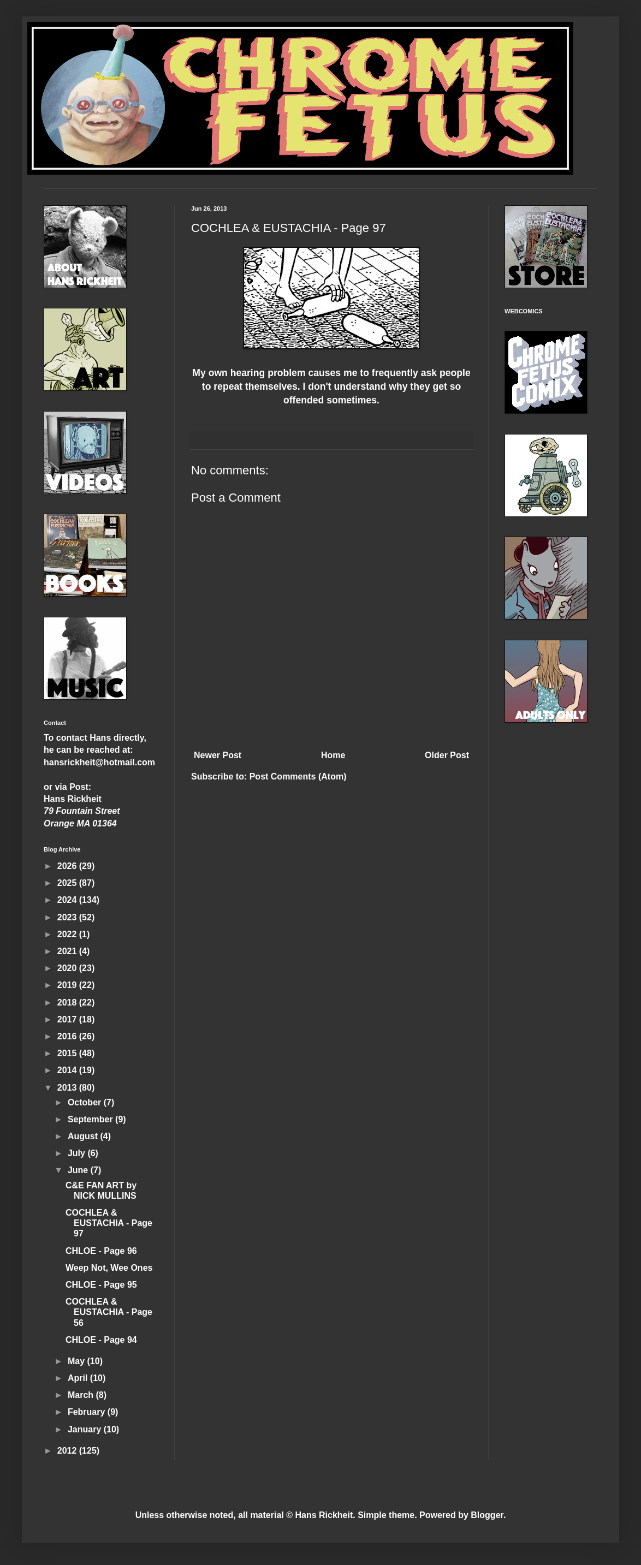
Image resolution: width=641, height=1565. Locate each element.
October (86, 1102)
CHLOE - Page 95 (101, 1284)
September (91, 1119)
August (84, 1136)
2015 (68, 1053)
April (79, 1378)
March (82, 1395)
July (77, 1153)
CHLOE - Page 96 (101, 1250)
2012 (68, 1450)
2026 (68, 866)
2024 (68, 900)
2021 (68, 951)
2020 (68, 968)
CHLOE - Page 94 (101, 1339)
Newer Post (217, 755)
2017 (68, 1019)
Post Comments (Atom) (298, 776)
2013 (68, 1087)
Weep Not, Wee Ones (109, 1267)
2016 (68, 1036)
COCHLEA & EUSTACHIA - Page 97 (109, 1223)
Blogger (487, 1515)
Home (333, 755)
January (86, 1429)
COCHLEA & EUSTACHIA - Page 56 (109, 1312)
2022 (68, 934)
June (79, 1170)
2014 (68, 1070)
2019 (68, 985)
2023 (68, 917)
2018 (68, 1002)
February (88, 1412)
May (77, 1361)
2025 (68, 883)
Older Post (447, 755)
